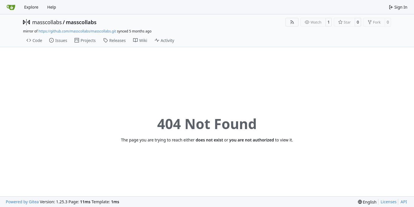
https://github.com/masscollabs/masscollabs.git (77, 31)
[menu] (367, 202)
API (403, 201)
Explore (31, 7)
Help (51, 7)
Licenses (389, 201)
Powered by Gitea (22, 201)
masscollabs (47, 22)
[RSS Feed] (292, 22)
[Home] (11, 7)
